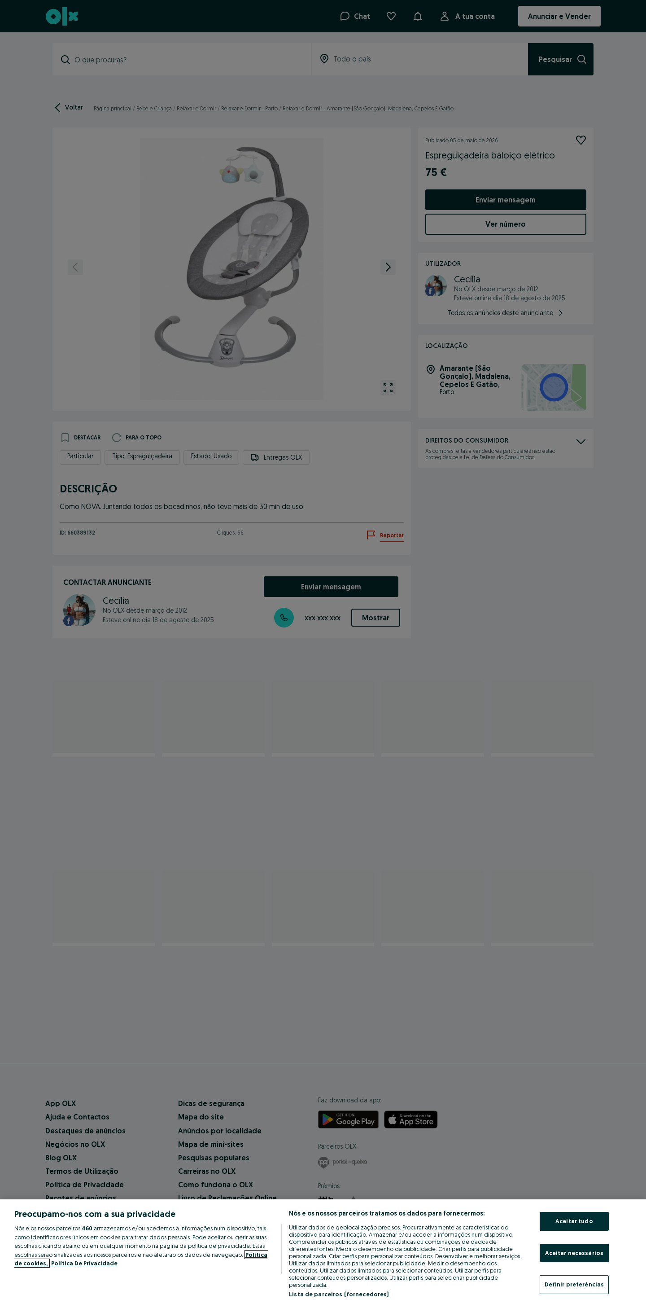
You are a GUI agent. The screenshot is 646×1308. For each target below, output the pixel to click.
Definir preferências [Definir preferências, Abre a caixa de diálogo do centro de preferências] (574, 1284)
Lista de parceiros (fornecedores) (338, 1294)
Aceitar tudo (574, 1221)
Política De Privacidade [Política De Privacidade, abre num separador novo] (84, 1263)
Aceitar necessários (574, 1252)
